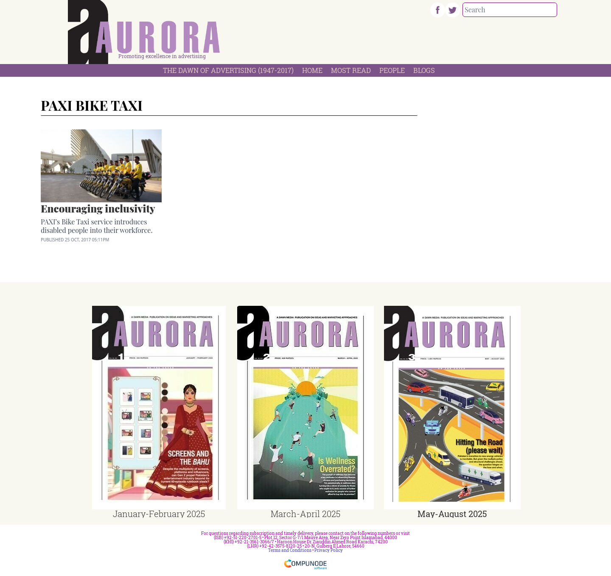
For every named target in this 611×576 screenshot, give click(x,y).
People (392, 70)
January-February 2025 (159, 513)
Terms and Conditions (289, 550)
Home (312, 70)
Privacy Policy (328, 550)
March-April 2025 (305, 513)
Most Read (351, 70)
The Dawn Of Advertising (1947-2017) (228, 70)
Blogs (424, 70)
